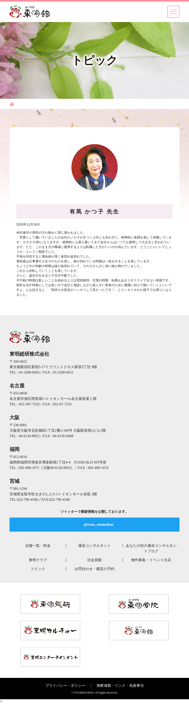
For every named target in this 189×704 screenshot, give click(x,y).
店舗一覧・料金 (38, 546)
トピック (38, 569)
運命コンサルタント (94, 546)
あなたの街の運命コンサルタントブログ (151, 548)
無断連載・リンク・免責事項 (120, 685)
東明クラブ (38, 560)
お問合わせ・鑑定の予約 (94, 569)
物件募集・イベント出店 (151, 560)
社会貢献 (94, 560)
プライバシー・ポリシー (65, 685)
